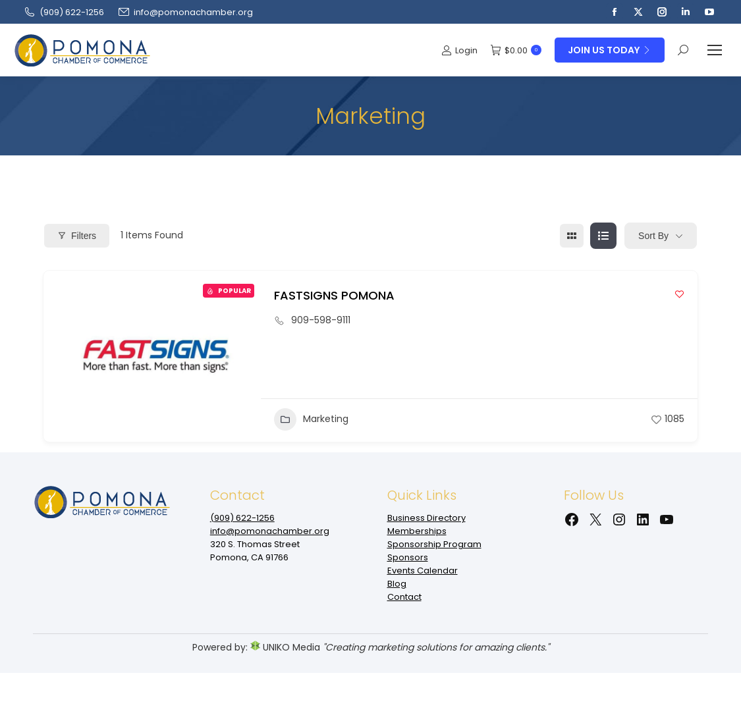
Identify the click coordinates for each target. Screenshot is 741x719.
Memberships (417, 531)
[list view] (603, 236)
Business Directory (426, 518)
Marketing (311, 419)
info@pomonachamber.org (185, 12)
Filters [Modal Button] (76, 235)
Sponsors (407, 557)
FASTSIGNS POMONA (334, 295)
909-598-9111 (320, 320)
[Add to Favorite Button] (679, 294)
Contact (404, 597)
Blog (396, 583)
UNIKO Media (285, 647)
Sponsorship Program (434, 544)
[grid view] (572, 236)
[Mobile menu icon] (714, 50)
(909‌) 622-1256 (63, 12)
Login (459, 50)
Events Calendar (422, 570)
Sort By (653, 235)
